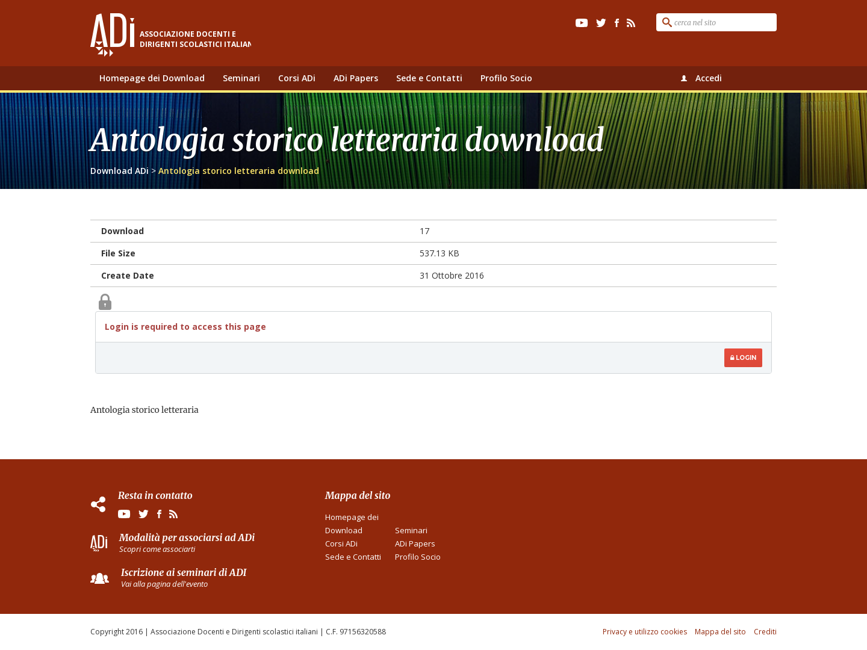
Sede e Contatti (429, 78)
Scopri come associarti (157, 548)
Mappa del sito (720, 632)
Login (743, 358)
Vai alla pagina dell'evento (164, 583)
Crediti (765, 632)
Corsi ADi (296, 78)
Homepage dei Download (152, 78)
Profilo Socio (506, 78)
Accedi (708, 78)
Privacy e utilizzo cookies (645, 632)
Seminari (241, 78)
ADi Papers (356, 78)
